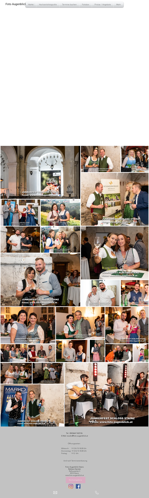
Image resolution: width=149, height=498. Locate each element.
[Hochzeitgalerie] (75, 480)
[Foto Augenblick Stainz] (20, 4)
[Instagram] (71, 486)
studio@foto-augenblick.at (77, 436)
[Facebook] (78, 486)
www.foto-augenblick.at (74, 475)
